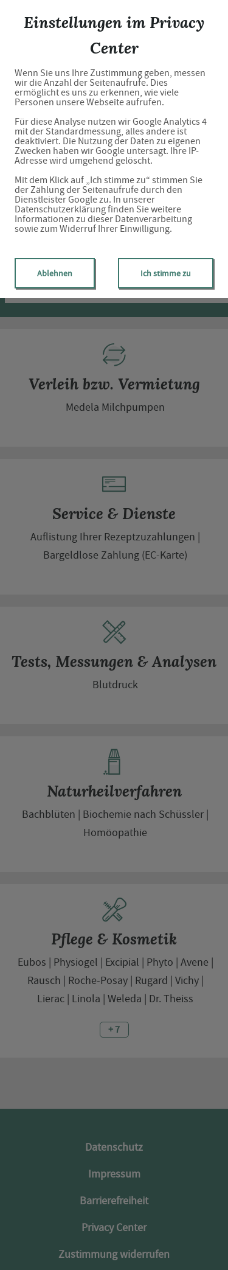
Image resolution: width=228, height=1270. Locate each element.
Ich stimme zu (165, 273)
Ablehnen (54, 273)
